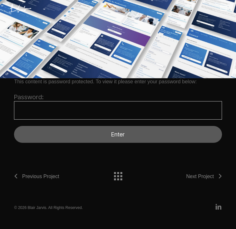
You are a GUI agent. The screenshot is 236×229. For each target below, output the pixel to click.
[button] (223, 8)
